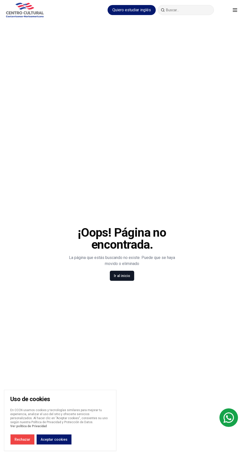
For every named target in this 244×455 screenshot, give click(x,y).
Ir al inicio (122, 276)
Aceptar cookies (54, 439)
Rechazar (22, 439)
